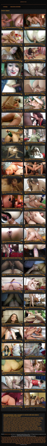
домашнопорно (7, 427)
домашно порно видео (27, 424)
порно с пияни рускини (21, 429)
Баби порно (9, 437)
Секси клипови (30, 439)
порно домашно (25, 428)
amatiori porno (7, 417)
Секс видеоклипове (37, 439)
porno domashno (31, 420)
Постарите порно (32, 441)
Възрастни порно (15, 442)
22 (33, 409)
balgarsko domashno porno (16, 417)
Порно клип (32, 438)
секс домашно (21, 431)
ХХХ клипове (39, 437)
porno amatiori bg (16, 420)
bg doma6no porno (26, 417)
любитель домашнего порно (25, 427)
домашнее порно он (8, 423)
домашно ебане (10, 424)
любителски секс (14, 427)
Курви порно (28, 442)
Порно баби (21, 438)
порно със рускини (38, 429)
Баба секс (13, 437)
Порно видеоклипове (39, 438)
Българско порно (15, 438)
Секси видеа (15, 441)
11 (29, 409)
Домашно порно (23, 1)
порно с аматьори (11, 429)
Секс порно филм (8, 438)
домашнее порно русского (18, 423)
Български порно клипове (32, 437)
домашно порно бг (18, 424)
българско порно (14, 422)
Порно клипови (27, 438)
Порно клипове (23, 437)
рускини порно (14, 431)
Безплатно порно (16, 440)
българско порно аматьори (25, 422)
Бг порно (7, 440)
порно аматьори (7, 428)
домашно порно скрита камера (14, 426)
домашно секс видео (33, 426)
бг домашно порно (24, 421)
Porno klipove (20, 441)
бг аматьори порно (15, 421)
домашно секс (25, 426)
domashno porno (29, 418)
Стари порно (18, 437)
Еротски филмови (10, 439)
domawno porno (37, 418)
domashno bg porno (21, 418)
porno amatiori (9, 420)
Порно (37, 441)
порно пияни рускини (33, 428)
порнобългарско (7, 431)
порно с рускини (29, 429)
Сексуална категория (15, 6)
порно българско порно (16, 428)
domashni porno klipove (11, 418)
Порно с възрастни (23, 439)
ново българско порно (36, 427)
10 (26, 409)
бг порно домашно (33, 421)
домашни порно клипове (30, 423)
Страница (5, 6)
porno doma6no (24, 420)
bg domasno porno (34, 417)
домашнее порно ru (35, 422)
